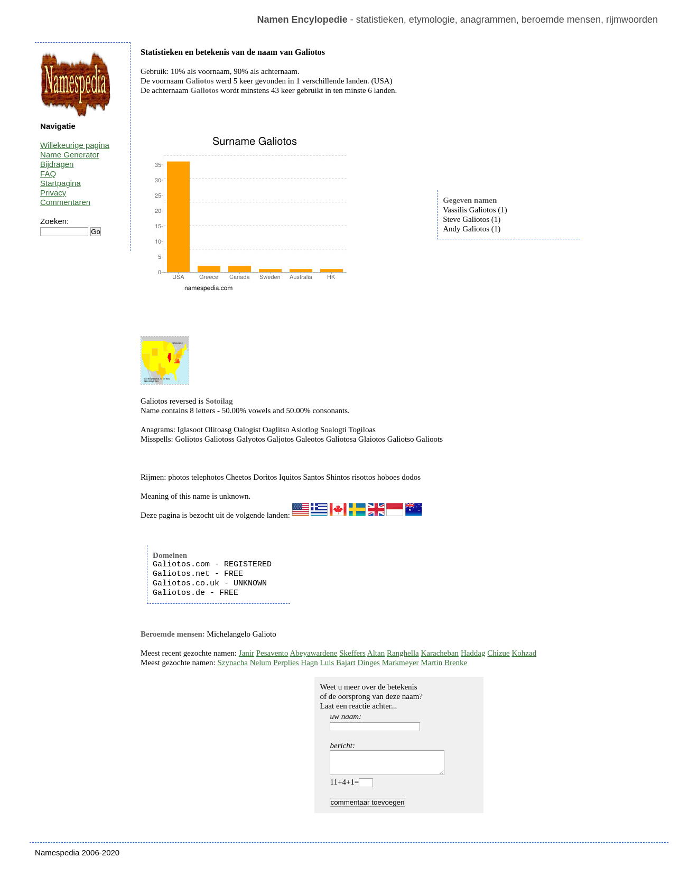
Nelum (261, 662)
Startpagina (60, 183)
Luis (327, 662)
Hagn (309, 662)
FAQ (48, 173)
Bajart (346, 662)
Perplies (286, 662)
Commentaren (65, 202)
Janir (246, 653)
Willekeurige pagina (74, 145)
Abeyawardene (313, 653)
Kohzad (524, 653)
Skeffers (352, 653)
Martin (431, 662)
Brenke (455, 662)
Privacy (53, 192)
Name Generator (69, 154)
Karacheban (440, 653)
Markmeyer (400, 662)
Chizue (498, 653)
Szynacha (232, 662)
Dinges (368, 662)
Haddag (473, 653)
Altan (376, 653)
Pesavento (272, 653)
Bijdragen (56, 164)
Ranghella (403, 653)
